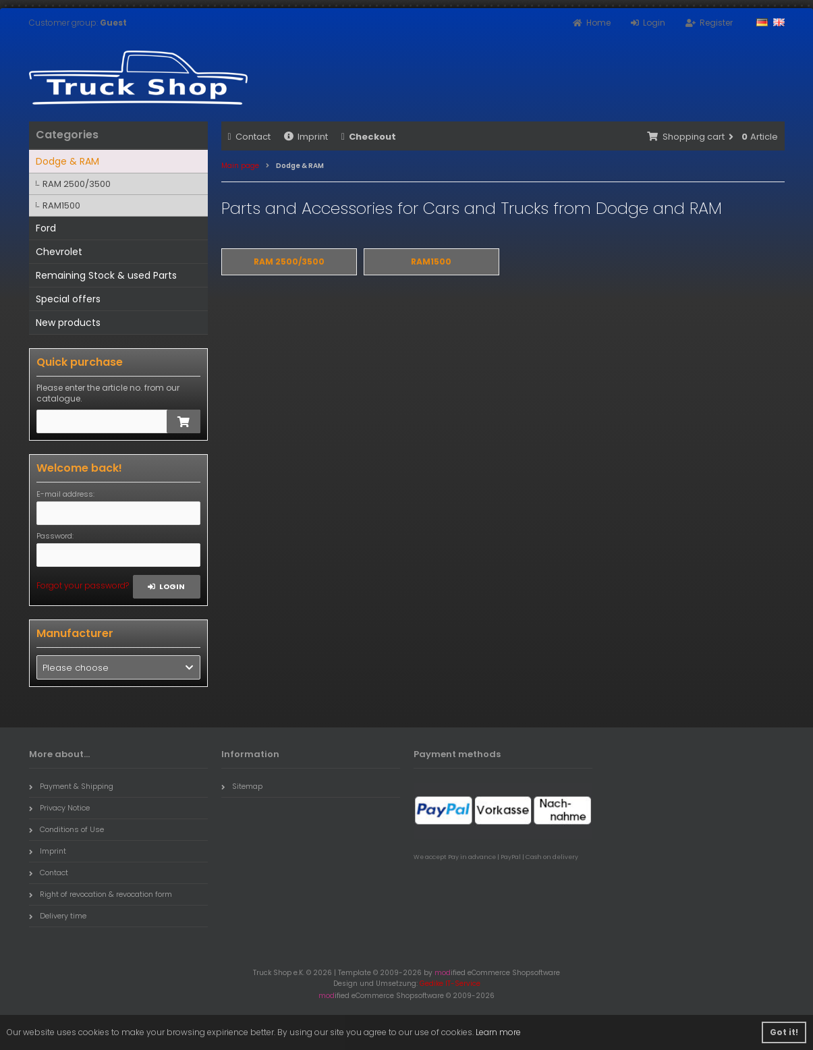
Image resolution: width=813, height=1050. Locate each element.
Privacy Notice (59, 807)
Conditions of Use (66, 829)
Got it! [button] (784, 1032)
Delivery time (57, 915)
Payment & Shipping (71, 786)
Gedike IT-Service (450, 983)
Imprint (306, 136)
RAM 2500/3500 (77, 183)
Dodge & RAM (67, 161)
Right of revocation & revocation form (100, 894)
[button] (118, 667)
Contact (249, 136)
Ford (46, 228)
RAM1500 (61, 205)
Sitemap (241, 786)
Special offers (68, 299)
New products (68, 322)
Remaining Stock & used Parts (106, 275)
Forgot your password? (82, 585)
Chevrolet (59, 251)
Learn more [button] (498, 1032)
